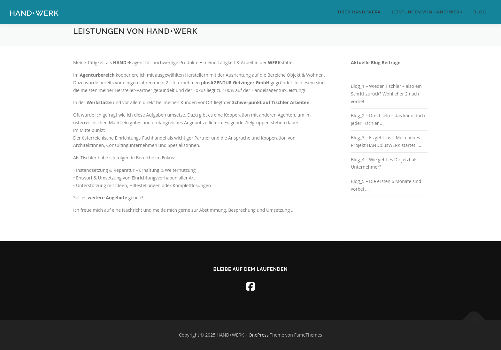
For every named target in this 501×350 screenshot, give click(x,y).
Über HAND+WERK (359, 12)
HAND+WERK (34, 13)
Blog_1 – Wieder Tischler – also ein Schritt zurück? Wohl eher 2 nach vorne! (386, 93)
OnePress (259, 335)
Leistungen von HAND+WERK (427, 12)
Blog (480, 12)
